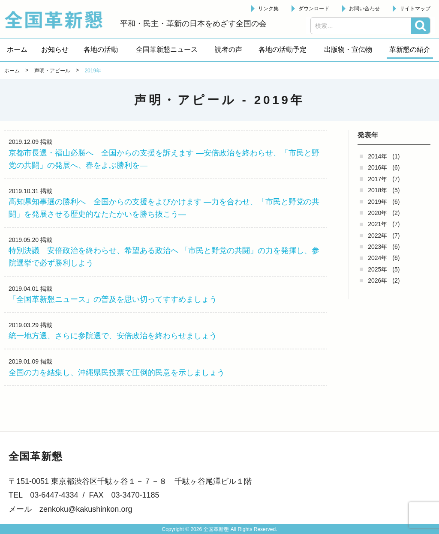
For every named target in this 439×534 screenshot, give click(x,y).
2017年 (377, 179)
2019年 (377, 201)
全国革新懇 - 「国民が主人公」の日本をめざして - (57, 20)
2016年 (377, 167)
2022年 (377, 235)
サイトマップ (415, 9)
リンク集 (268, 9)
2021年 (377, 224)
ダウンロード (313, 9)
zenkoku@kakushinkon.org (85, 509)
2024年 (377, 257)
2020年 (377, 212)
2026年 (377, 280)
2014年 (377, 156)
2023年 (377, 246)
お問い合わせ (364, 9)
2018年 (377, 190)
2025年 (377, 269)
